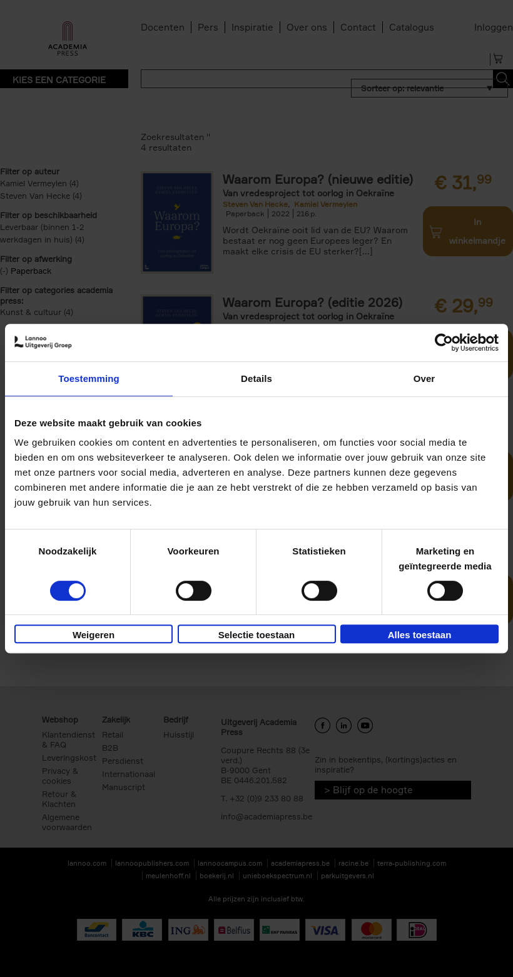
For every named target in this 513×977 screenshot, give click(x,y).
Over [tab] (424, 378)
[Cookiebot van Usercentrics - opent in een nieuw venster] (444, 342)
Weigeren (93, 634)
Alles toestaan (420, 634)
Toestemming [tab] (88, 378)
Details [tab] (256, 378)
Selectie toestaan (256, 634)
